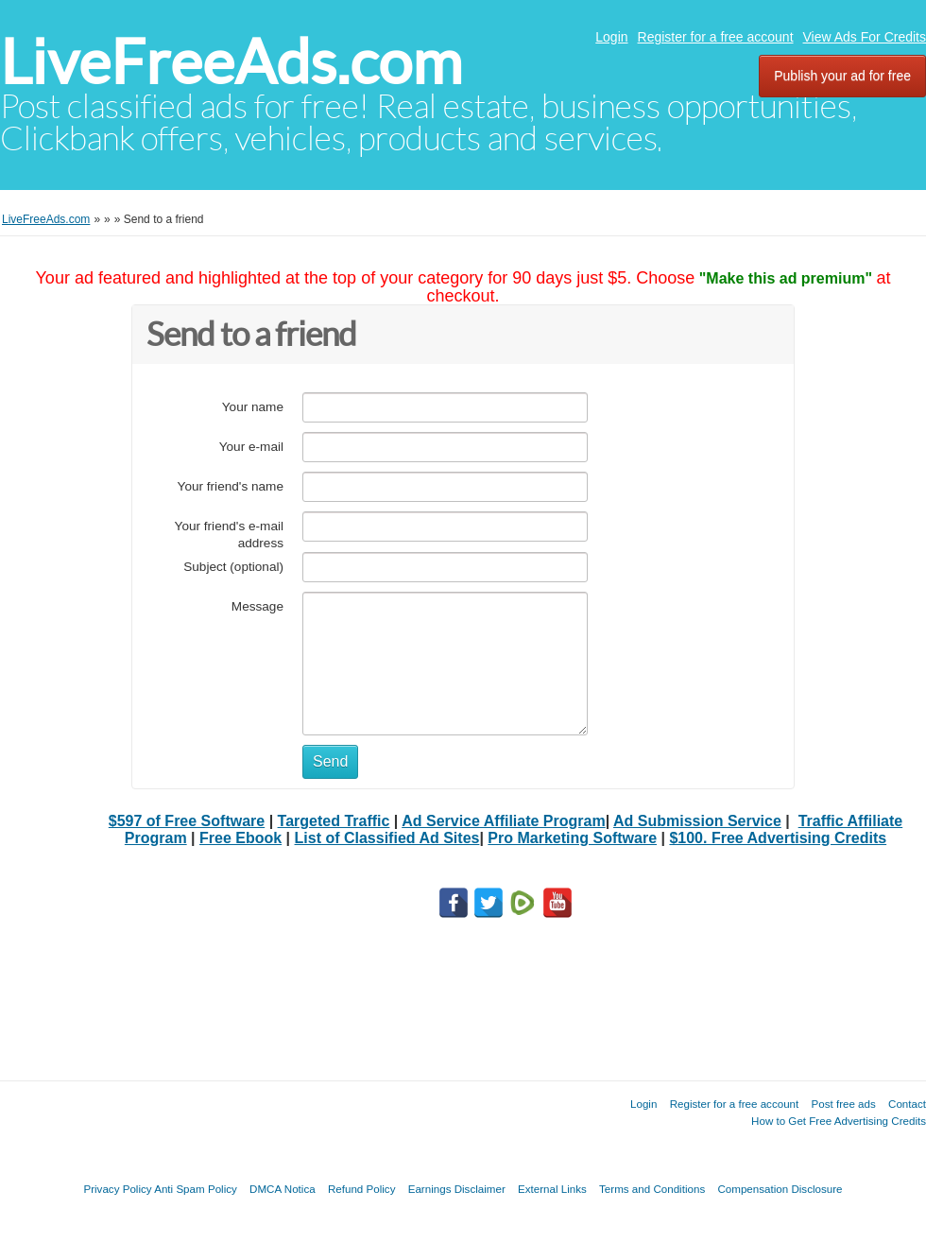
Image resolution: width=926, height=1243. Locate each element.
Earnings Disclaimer (457, 1189)
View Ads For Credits (864, 36)
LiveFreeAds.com (231, 61)
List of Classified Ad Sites (387, 838)
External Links (552, 1189)
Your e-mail (251, 447)
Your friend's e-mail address (229, 534)
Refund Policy (362, 1189)
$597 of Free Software (187, 821)
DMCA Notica (282, 1189)
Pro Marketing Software (572, 838)
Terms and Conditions (652, 1189)
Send (330, 761)
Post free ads (843, 1103)
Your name (252, 407)
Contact (907, 1103)
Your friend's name (230, 486)
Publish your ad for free (842, 75)
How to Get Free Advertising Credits (838, 1120)
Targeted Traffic (334, 821)
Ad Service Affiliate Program (503, 821)
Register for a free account (716, 36)
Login (611, 36)
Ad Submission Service (697, 821)
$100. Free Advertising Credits (777, 838)
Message (257, 606)
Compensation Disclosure (779, 1189)
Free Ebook (240, 838)
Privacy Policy (117, 1189)
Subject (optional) (233, 567)
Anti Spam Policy (195, 1189)
